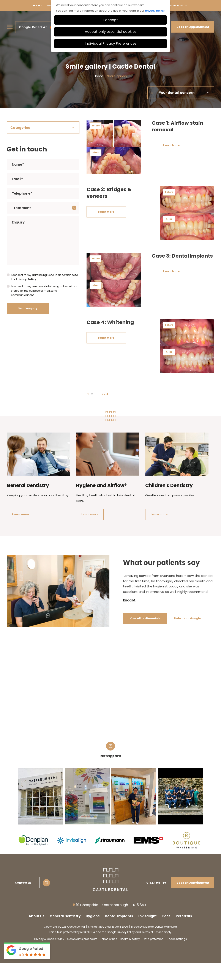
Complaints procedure (82, 939)
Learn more (20, 514)
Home (98, 76)
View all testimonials (145, 618)
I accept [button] (110, 19)
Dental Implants (174, 6)
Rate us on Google (187, 618)
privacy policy (154, 11)
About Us (36, 916)
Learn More (171, 145)
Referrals (184, 916)
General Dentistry (45, 6)
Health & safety (130, 939)
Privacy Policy (26, 279)
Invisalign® (147, 916)
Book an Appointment (193, 27)
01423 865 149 (156, 882)
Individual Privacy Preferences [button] (110, 43)
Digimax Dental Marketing (160, 926)
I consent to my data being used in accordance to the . (44, 277)
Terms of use (108, 939)
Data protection (153, 939)
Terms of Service (152, 932)
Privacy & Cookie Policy (49, 939)
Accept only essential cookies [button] (110, 31)
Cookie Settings (176, 939)
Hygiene (93, 916)
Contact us (23, 882)
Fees (166, 916)
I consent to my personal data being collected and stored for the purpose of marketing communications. (44, 291)
